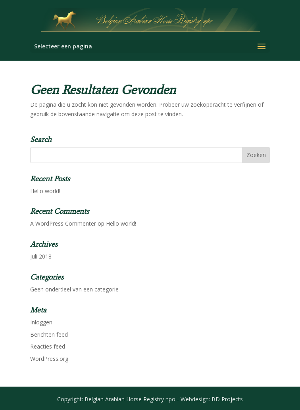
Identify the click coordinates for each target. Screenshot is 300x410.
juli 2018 (41, 256)
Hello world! (45, 191)
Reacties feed (47, 346)
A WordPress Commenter (63, 223)
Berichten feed (49, 334)
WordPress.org (49, 358)
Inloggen (41, 322)
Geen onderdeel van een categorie (74, 289)
